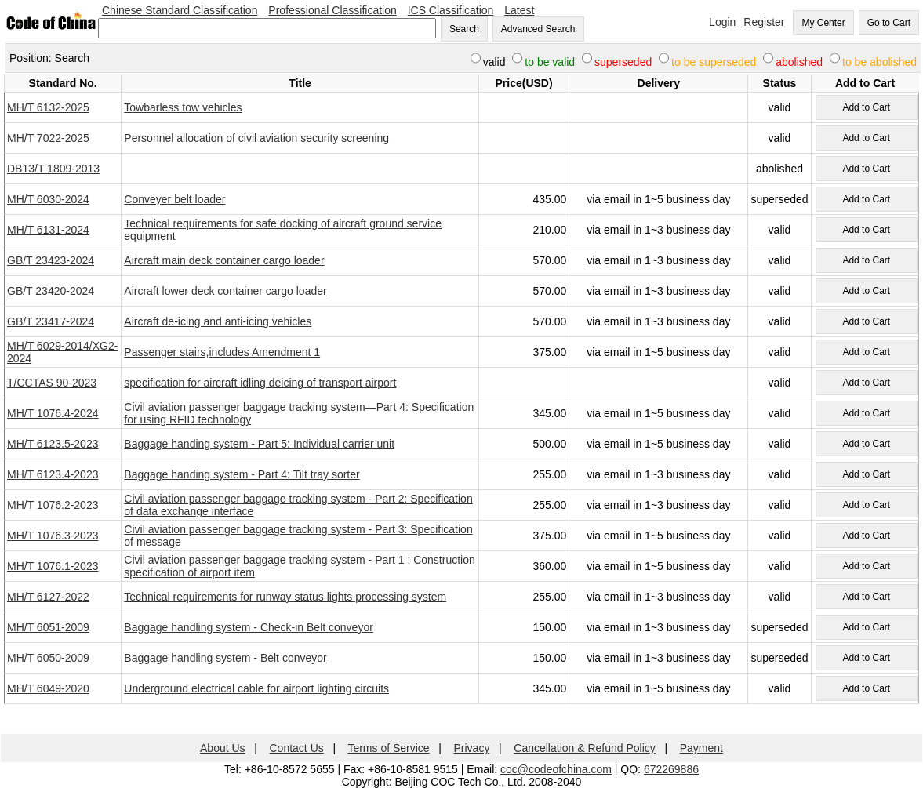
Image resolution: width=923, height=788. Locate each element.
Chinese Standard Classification (179, 10)
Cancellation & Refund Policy (585, 748)
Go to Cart (888, 22)
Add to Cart (866, 107)
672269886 (671, 769)
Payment (701, 748)
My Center (823, 22)
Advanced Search (538, 29)
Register (763, 22)
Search (464, 29)
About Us (222, 748)
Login (722, 22)
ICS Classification (451, 10)
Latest (519, 10)
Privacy (472, 748)
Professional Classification (332, 10)
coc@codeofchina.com (556, 769)
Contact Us (297, 748)
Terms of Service (388, 748)
